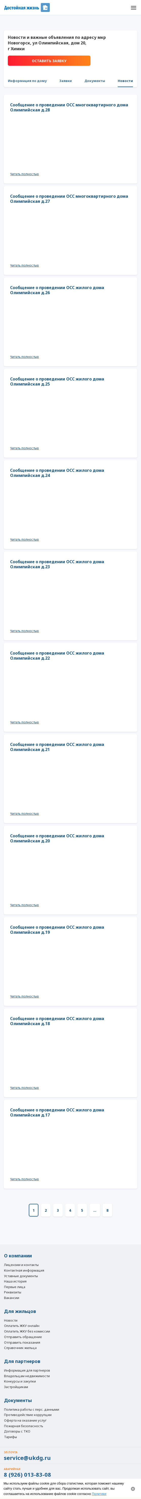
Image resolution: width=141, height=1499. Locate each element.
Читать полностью (24, 174)
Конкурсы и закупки (20, 1381)
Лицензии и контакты (21, 1265)
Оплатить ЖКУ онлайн (21, 1326)
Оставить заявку (49, 60)
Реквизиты (12, 1292)
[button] (133, 7)
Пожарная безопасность (23, 1426)
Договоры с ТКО (17, 1431)
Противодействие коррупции (28, 1415)
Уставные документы (21, 1276)
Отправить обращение (23, 1337)
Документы (94, 80)
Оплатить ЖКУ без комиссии (27, 1331)
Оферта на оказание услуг (25, 1421)
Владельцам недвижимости (27, 1376)
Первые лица (14, 1287)
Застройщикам (16, 1387)
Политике (99, 1494)
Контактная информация (24, 1271)
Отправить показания (22, 1342)
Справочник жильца (20, 1348)
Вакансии (11, 1298)
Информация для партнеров (27, 1371)
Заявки (65, 80)
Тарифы (10, 1437)
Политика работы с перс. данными (31, 1410)
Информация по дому (27, 80)
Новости (125, 80)
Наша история (15, 1281)
